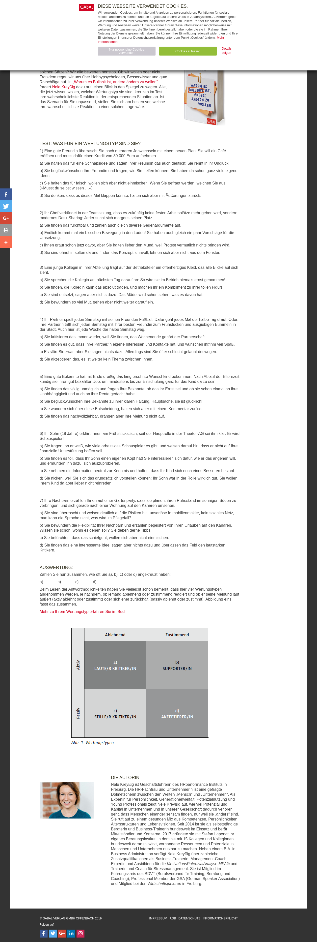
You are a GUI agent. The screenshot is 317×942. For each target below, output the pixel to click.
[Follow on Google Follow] (62, 934)
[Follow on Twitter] (53, 934)
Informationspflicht (220, 918)
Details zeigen (227, 51)
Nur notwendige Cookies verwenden (126, 51)
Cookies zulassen (188, 51)
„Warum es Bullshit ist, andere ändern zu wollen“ (115, 82)
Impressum (158, 918)
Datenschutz (189, 918)
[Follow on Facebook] (44, 934)
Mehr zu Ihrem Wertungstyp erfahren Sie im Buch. (84, 611)
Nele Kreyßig (63, 87)
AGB (173, 918)
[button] (6, 194)
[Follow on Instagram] (80, 934)
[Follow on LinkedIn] (71, 934)
